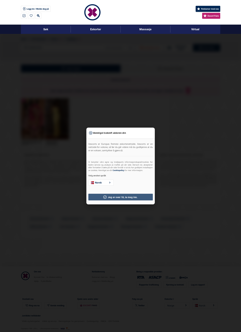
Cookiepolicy (118, 170)
